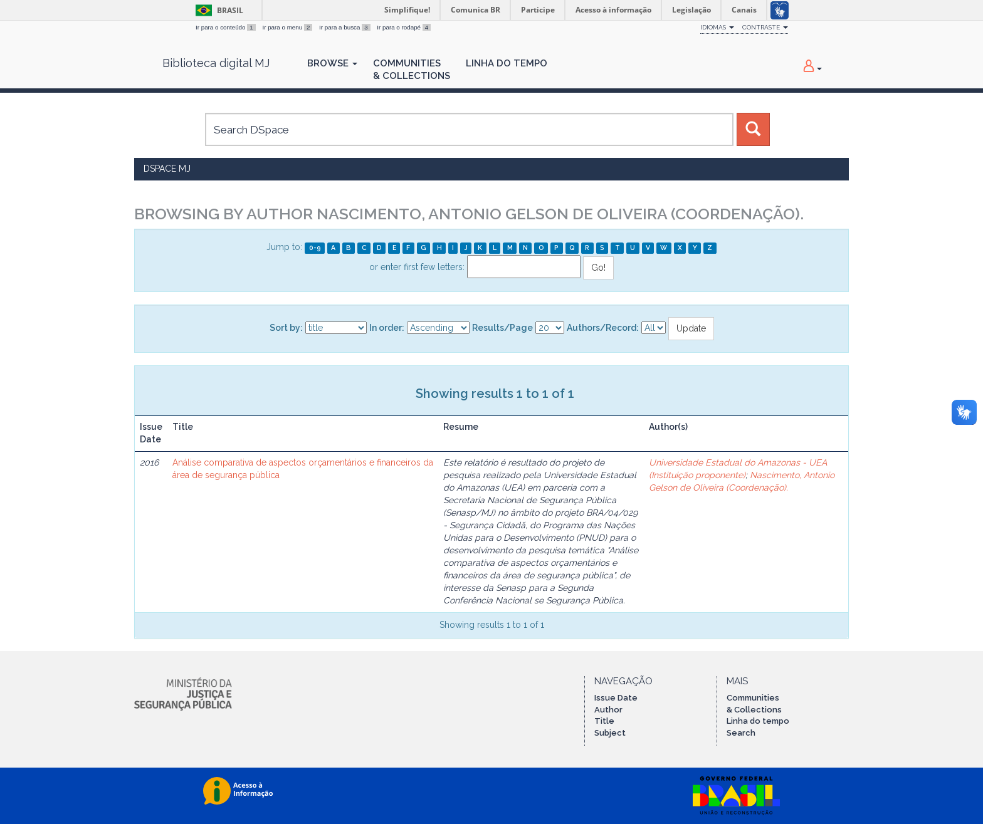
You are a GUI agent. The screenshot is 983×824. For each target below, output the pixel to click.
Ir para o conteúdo (226, 27)
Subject (610, 733)
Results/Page (502, 328)
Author (608, 709)
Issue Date (616, 697)
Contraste (765, 27)
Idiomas (717, 27)
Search (741, 733)
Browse (332, 63)
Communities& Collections (411, 69)
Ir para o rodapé (404, 27)
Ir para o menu (288, 27)
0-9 (315, 247)
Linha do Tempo (506, 63)
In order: (386, 328)
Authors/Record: (603, 328)
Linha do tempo (758, 721)
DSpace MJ (167, 169)
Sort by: (286, 328)
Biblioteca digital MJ (216, 63)
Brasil (217, 10)
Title (604, 721)
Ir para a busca (345, 27)
